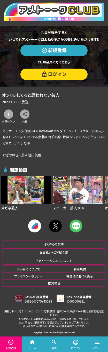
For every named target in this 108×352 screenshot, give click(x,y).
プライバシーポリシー (28, 276)
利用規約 (79, 269)
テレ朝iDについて (28, 269)
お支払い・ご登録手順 (54, 252)
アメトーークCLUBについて (54, 260)
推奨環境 (54, 283)
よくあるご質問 (54, 244)
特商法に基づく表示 (79, 276)
